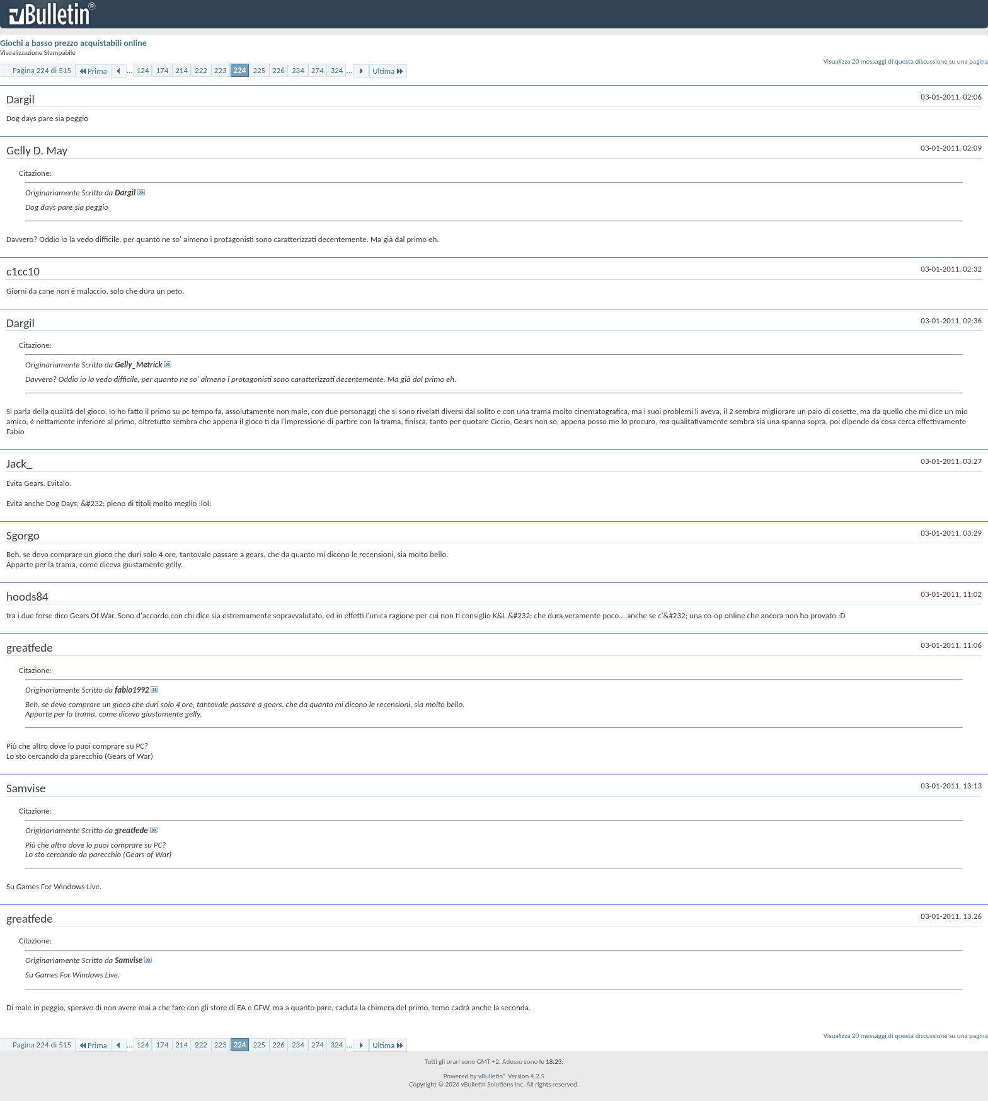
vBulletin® (492, 1076)
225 (259, 70)
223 (220, 70)
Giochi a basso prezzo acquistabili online (73, 43)
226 (278, 70)
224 (240, 70)
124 (143, 70)
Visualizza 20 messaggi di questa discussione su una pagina (906, 61)
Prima (92, 71)
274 (317, 70)
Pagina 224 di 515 (42, 70)
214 (181, 70)
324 (337, 70)
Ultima (388, 71)
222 (201, 70)
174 (162, 70)
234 (298, 70)
